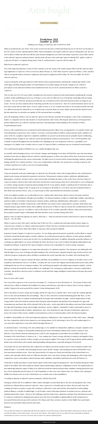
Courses (29, 29)
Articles (49, 29)
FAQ (63, 29)
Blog (57, 29)
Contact (71, 29)
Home (8, 29)
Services (39, 29)
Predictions (18, 29)
